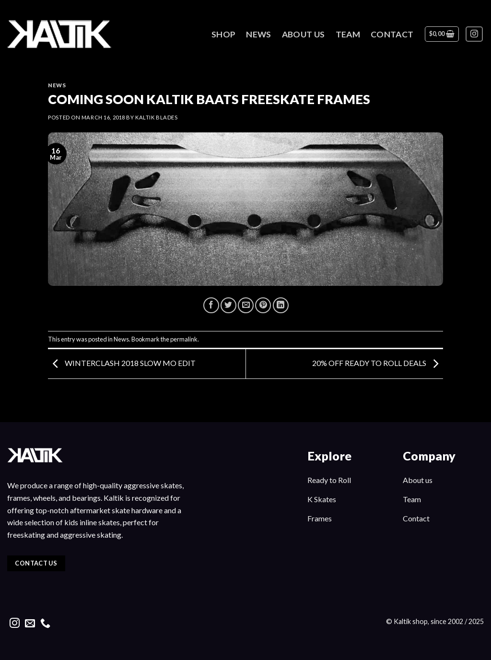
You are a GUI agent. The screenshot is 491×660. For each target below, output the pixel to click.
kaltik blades (156, 117)
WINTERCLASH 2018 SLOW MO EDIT (122, 362)
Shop (223, 34)
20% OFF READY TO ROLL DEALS (377, 362)
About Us (303, 34)
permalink (184, 339)
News (258, 34)
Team (348, 34)
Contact (392, 34)
